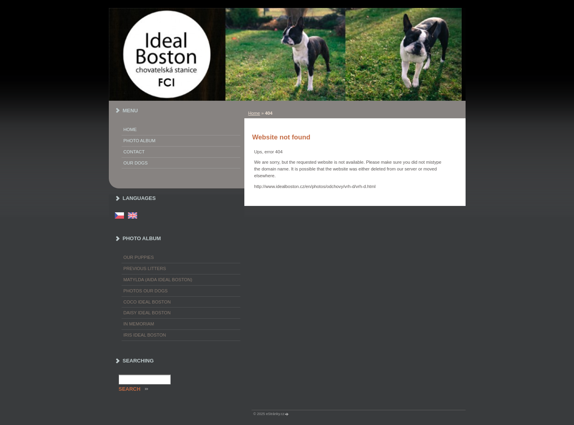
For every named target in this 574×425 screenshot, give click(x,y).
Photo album (140, 140)
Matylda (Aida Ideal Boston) (158, 279)
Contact (134, 151)
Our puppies (139, 257)
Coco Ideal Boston (147, 302)
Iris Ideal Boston (145, 335)
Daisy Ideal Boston (147, 312)
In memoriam (139, 323)
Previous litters (145, 268)
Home (254, 113)
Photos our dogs (146, 290)
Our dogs (136, 163)
